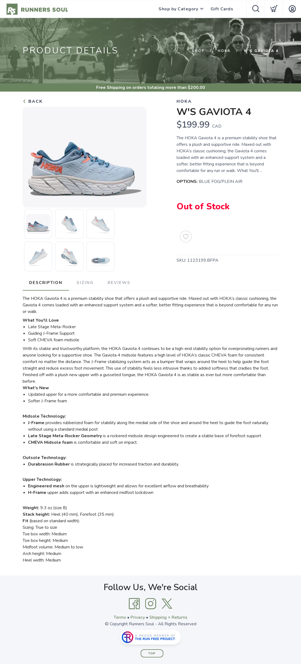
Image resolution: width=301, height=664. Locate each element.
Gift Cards (222, 9)
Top (152, 653)
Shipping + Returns (168, 617)
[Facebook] (134, 604)
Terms (120, 617)
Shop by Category (178, 9)
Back (33, 101)
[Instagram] (150, 604)
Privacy (137, 617)
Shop (198, 51)
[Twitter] (167, 604)
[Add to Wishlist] (186, 237)
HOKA (224, 51)
